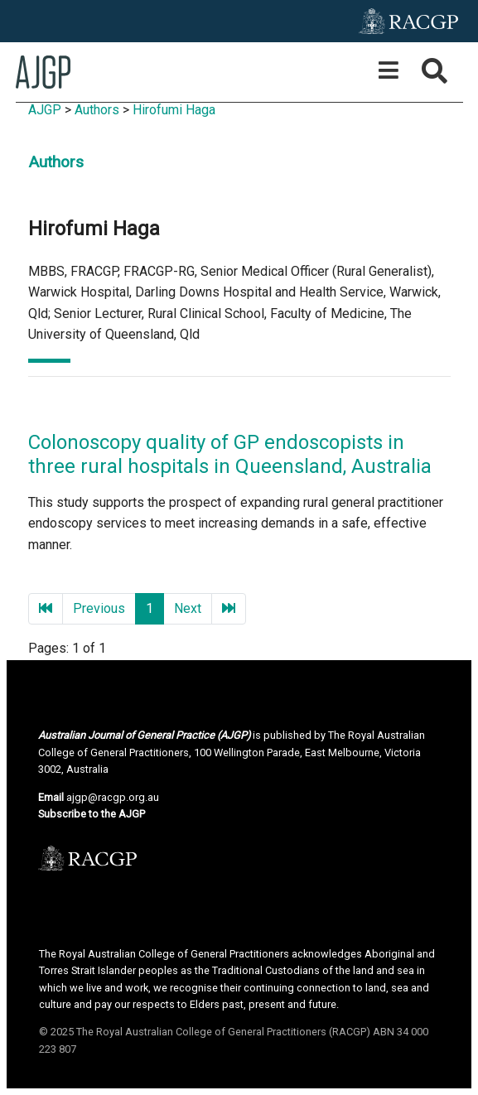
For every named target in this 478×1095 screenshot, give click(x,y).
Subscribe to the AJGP (91, 814)
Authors (97, 110)
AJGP (44, 110)
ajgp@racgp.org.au (112, 797)
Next (187, 608)
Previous (99, 608)
